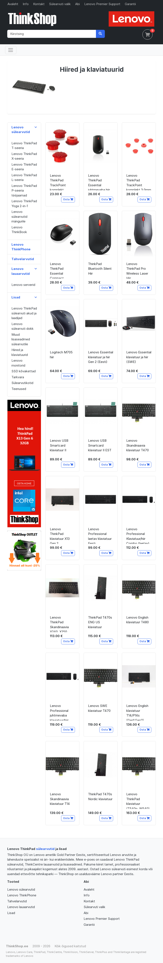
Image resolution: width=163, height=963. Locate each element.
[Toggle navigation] (10, 50)
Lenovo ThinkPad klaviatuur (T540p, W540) (138, 800)
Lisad (11, 913)
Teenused (18, 389)
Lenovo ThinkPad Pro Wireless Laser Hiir (137, 270)
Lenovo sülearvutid (21, 889)
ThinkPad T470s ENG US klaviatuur (100, 622)
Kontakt (39, 4)
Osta (68, 199)
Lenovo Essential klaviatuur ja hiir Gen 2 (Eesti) (100, 357)
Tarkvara (17, 377)
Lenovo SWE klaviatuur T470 (99, 708)
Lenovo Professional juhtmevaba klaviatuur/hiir (59, 712)
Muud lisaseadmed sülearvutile (20, 339)
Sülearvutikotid (22, 383)
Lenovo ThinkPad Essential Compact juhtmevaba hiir (61, 270)
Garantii (130, 4)
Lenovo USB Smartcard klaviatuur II (59, 445)
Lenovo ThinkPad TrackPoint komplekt (58, 181)
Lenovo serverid (23, 285)
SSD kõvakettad (23, 371)
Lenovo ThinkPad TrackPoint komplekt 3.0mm (138, 181)
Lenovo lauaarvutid (21, 907)
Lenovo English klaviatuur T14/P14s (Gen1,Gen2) (137, 712)
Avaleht (12, 4)
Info (26, 4)
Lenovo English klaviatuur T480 (137, 619)
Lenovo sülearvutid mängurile (19, 216)
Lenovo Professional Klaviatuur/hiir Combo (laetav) (137, 535)
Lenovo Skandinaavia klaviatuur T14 (60, 799)
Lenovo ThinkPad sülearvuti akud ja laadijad (24, 313)
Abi (77, 4)
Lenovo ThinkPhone (21, 895)
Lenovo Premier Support (102, 4)
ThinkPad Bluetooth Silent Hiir (100, 268)
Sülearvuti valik (60, 4)
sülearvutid (45, 849)
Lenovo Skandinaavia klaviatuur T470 (137, 445)
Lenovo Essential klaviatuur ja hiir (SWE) (138, 357)
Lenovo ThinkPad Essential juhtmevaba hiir (99, 181)
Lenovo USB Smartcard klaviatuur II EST (99, 445)
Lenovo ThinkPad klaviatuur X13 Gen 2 (60, 535)
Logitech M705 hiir (61, 354)
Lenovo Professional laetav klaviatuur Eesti (100, 535)
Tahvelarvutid (17, 901)
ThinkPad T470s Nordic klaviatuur (100, 796)
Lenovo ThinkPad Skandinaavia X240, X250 (59, 623)
